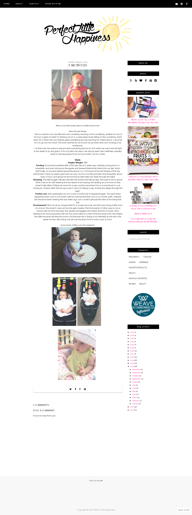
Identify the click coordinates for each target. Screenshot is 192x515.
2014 (132, 363)
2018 (132, 351)
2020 (132, 345)
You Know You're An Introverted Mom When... (143, 220)
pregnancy (134, 257)
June (134, 388)
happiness (143, 262)
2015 (132, 360)
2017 (132, 354)
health (132, 273)
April (134, 394)
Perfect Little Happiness (104, 510)
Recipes (132, 284)
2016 (132, 357)
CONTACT (34, 4)
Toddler (147, 257)
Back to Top (184, 510)
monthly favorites (138, 278)
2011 (132, 410)
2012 (132, 407)
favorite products (138, 268)
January (135, 404)
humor (132, 262)
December (136, 369)
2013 (132, 366)
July (133, 385)
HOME (6, 4)
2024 (132, 332)
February (135, 401)
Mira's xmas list (143, 213)
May (133, 391)
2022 (132, 338)
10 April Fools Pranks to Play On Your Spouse (143, 207)
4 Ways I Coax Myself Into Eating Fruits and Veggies (143, 178)
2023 (132, 335)
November (136, 373)
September (136, 379)
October (135, 376)
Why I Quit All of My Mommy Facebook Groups (143, 121)
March (134, 397)
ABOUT (19, 4)
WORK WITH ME (53, 4)
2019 (132, 348)
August (135, 382)
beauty (142, 284)
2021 (132, 341)
